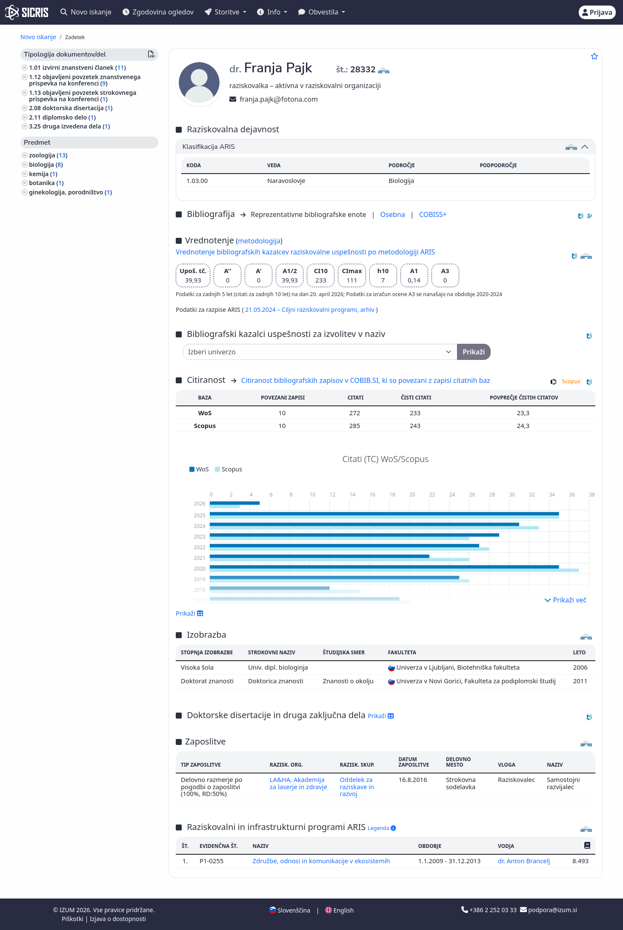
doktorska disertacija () (78, 108)
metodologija (259, 240)
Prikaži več (565, 600)
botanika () (46, 183)
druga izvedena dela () (76, 126)
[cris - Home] (26, 12)
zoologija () (48, 155)
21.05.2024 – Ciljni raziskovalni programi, (302, 309)
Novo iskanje (85, 12)
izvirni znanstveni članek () (84, 67)
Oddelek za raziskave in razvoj (357, 786)
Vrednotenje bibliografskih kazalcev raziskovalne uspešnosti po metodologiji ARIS (305, 252)
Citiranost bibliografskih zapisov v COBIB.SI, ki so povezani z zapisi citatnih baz (365, 380)
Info (269, 12)
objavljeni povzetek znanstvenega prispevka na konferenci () (84, 80)
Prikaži (189, 613)
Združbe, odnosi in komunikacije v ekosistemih (322, 860)
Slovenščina (289, 910)
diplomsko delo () (69, 117)
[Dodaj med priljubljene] (594, 56)
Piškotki (73, 919)
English (339, 910)
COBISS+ (433, 214)
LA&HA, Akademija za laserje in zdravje (298, 782)
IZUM (68, 910)
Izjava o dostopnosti (118, 919)
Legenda (382, 828)
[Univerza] (320, 352)
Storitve (223, 12)
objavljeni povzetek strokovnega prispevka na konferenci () (82, 95)
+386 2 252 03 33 (489, 910)
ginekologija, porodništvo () (70, 192)
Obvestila (319, 12)
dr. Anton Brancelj (525, 860)
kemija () (43, 174)
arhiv (368, 309)
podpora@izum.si (548, 910)
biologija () (46, 164)
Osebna (393, 214)
